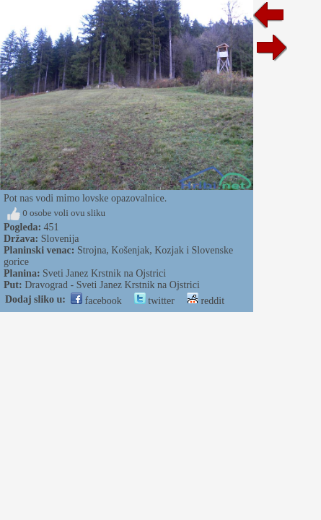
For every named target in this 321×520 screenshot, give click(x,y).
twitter (154, 300)
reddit (205, 300)
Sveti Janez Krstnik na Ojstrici (104, 273)
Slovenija (60, 238)
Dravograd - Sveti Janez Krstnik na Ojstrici (112, 285)
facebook (96, 300)
